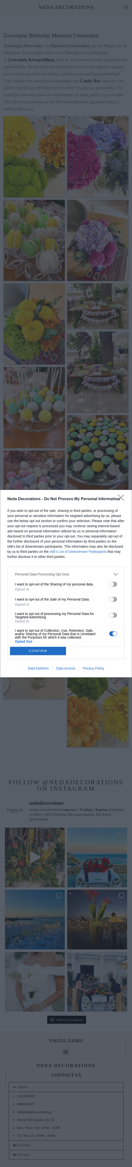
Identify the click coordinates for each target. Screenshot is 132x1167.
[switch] (113, 584)
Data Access (65, 668)
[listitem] (66, 574)
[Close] (122, 499)
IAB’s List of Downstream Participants (78, 552)
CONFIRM (38, 651)
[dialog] (66, 584)
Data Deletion (38, 668)
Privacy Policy (93, 668)
